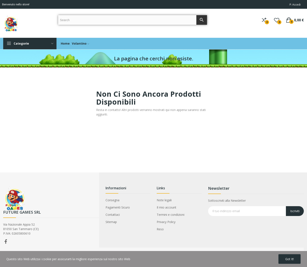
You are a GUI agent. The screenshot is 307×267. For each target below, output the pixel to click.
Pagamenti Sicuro (118, 207)
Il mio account (166, 207)
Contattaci (113, 215)
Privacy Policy (166, 222)
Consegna (112, 200)
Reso (160, 229)
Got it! (289, 259)
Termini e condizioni (170, 215)
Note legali (164, 200)
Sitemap (111, 222)
